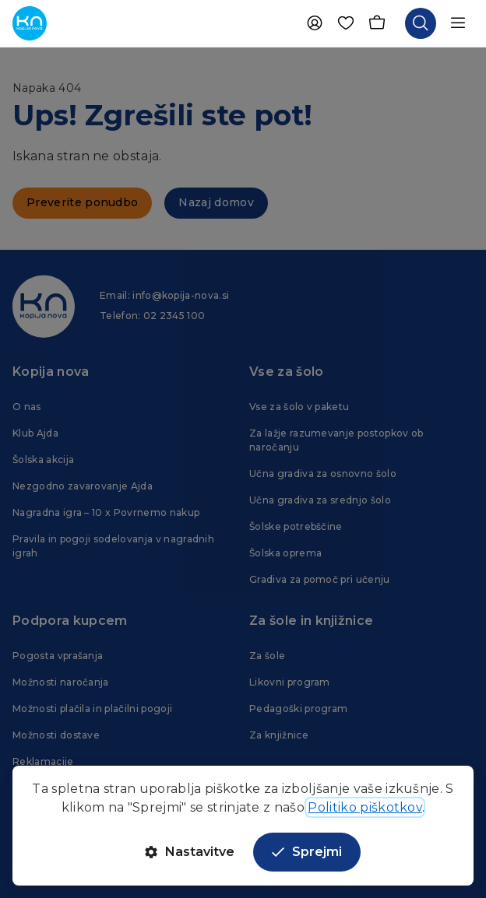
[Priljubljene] (345, 23)
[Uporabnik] (314, 23)
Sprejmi (307, 851)
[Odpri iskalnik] (420, 23)
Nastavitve (189, 851)
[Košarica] (377, 23)
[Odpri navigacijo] (458, 23)
